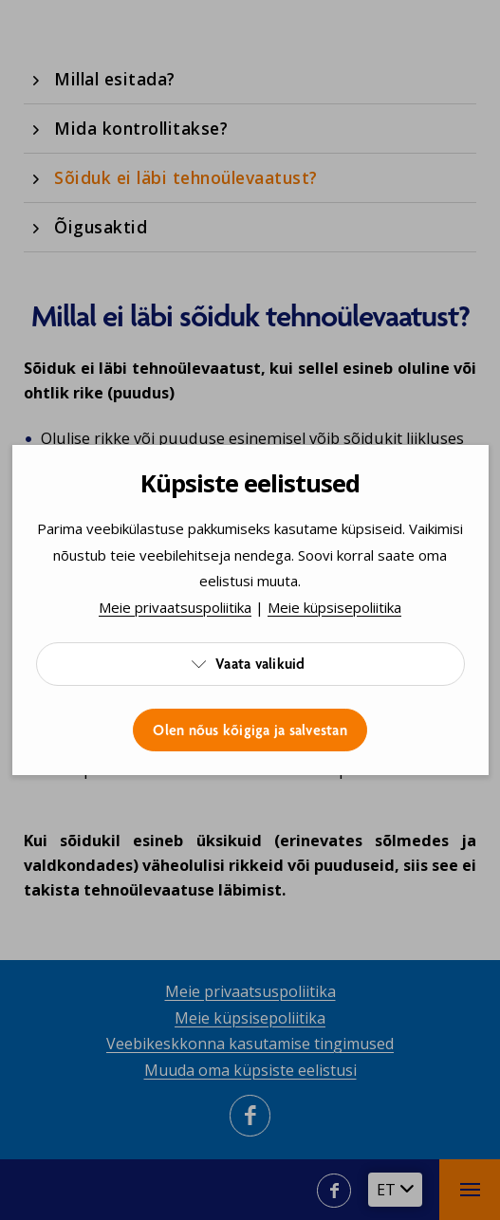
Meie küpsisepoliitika (334, 607)
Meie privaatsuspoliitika (175, 607)
